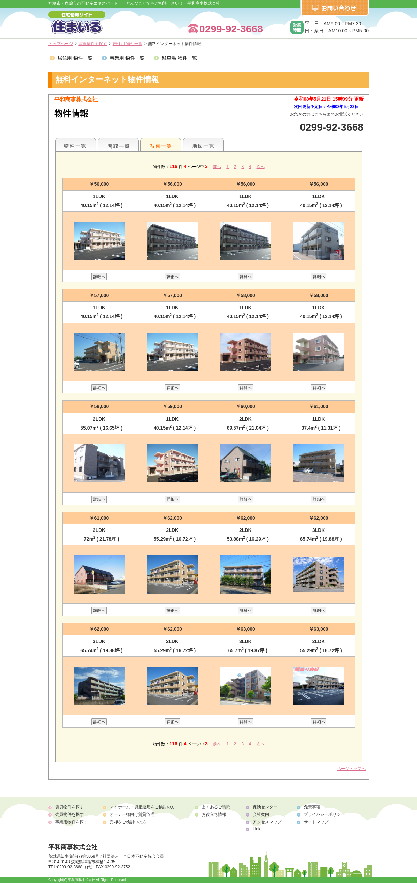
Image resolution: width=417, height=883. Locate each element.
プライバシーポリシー (324, 814)
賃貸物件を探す (92, 43)
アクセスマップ (267, 822)
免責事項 (312, 807)
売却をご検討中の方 (128, 822)
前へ (217, 166)
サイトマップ (316, 822)
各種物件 (75, 144)
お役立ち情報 (214, 814)
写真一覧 (160, 144)
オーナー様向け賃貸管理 (132, 814)
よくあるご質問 (216, 807)
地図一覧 (203, 144)
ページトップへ (351, 768)
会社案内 (261, 814)
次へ (261, 166)
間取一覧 (118, 144)
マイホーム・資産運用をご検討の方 (142, 807)
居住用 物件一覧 (127, 43)
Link (256, 829)
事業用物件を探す (71, 822)
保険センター (265, 807)
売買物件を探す (69, 814)
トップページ (60, 43)
